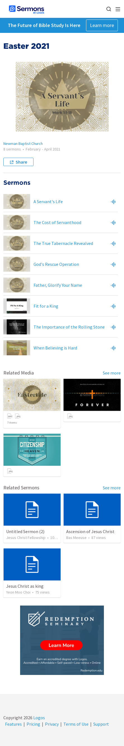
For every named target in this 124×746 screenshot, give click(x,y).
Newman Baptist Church (23, 143)
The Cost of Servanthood (57, 222)
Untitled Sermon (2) (25, 531)
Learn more (102, 25)
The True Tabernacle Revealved (63, 243)
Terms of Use (76, 724)
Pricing (33, 724)
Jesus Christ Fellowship (26, 537)
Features (13, 724)
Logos (38, 717)
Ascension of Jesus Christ (90, 531)
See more (112, 373)
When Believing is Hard (55, 348)
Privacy (52, 724)
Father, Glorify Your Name (58, 285)
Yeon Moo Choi (18, 592)
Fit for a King (46, 306)
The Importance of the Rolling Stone (69, 327)
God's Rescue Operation (56, 264)
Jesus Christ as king (25, 586)
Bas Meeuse (76, 537)
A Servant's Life (48, 201)
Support (101, 724)
